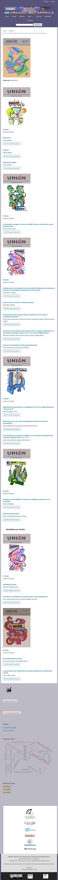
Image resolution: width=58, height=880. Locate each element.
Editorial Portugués (9, 162)
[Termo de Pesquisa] (24, 25)
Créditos (6, 150)
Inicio (7, 16)
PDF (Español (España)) (12, 144)
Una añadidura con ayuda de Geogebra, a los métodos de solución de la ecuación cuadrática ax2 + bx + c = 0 (28, 436)
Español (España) (8, 730)
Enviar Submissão (10, 701)
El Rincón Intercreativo (11, 514)
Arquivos (22, 16)
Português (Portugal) (9, 727)
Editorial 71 (7, 138)
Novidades (47, 16)
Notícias (38, 16)
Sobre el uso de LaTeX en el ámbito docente (18, 302)
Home (4, 31)
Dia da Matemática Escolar (12, 659)
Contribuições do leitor (12, 713)
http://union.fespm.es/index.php (29, 859)
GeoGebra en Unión (9, 584)
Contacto (30, 20)
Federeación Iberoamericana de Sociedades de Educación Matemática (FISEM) (29, 864)
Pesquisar (38, 24)
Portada (6, 129)
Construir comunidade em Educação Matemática (20, 345)
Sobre (30, 16)
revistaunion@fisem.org (29, 869)
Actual (14, 16)
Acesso (53, 1)
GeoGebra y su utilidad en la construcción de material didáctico (25, 597)
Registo (46, 1)
